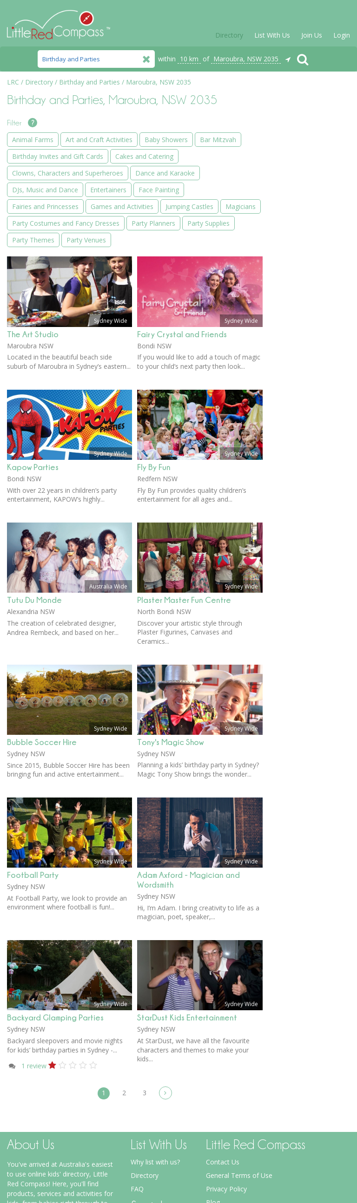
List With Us (272, 35)
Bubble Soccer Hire (42, 603)
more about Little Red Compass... (57, 1155)
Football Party (33, 736)
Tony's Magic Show (170, 603)
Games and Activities (305, 338)
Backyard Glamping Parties (55, 879)
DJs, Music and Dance (307, 272)
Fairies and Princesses (307, 322)
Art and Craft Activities (307, 137)
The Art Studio (33, 195)
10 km (189, 58)
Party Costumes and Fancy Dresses (305, 393)
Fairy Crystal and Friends (182, 195)
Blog (213, 1063)
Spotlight (219, 1077)
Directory (229, 35)
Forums (217, 1090)
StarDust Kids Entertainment (187, 879)
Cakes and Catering (303, 213)
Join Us (311, 35)
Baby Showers (295, 154)
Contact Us (222, 1023)
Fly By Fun (154, 328)
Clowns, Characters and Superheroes (303, 234)
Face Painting (294, 305)
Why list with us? (155, 1023)
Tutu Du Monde (34, 461)
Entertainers (292, 288)
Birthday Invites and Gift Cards (304, 192)
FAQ (137, 1050)
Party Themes (295, 448)
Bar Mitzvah (292, 170)
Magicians (289, 372)
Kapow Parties (33, 328)
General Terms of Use (239, 1037)
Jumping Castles (298, 355)
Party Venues (294, 464)
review (33, 927)
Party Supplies (295, 431)
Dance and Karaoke (304, 255)
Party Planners (296, 414)
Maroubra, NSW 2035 (245, 58)
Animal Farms (295, 120)
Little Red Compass (58, 20)
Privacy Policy (226, 1050)
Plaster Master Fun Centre (184, 461)
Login (341, 35)
